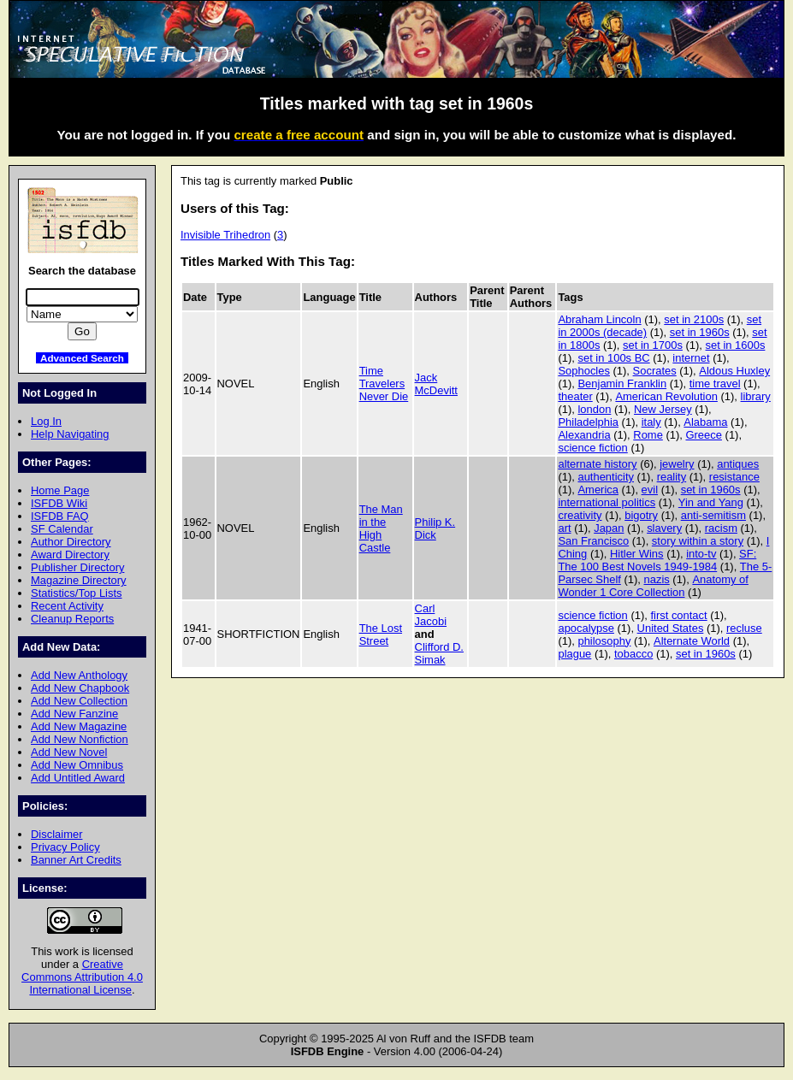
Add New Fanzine (74, 713)
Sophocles (584, 370)
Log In (46, 421)
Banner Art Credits (76, 859)
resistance (734, 476)
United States (670, 628)
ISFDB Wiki (59, 503)
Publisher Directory (77, 567)
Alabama (705, 422)
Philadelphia (588, 422)
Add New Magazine (79, 726)
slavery (664, 528)
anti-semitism (713, 515)
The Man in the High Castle (381, 528)
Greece (703, 434)
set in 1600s (736, 345)
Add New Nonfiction (79, 739)
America (597, 489)
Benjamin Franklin (621, 383)
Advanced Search (82, 357)
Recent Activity (67, 605)
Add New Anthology (79, 675)
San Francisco (593, 540)
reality (672, 476)
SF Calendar (62, 528)
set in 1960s (700, 332)
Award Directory (70, 554)
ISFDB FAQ (60, 516)
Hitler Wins (637, 553)
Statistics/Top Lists (76, 593)
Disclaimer (56, 834)
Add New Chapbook (80, 688)
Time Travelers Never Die (384, 383)
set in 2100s (694, 319)
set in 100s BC (613, 357)
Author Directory (71, 541)
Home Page (60, 490)
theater (575, 396)
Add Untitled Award (78, 777)
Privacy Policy (65, 847)
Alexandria (584, 434)
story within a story (697, 540)
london (594, 409)
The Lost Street (380, 634)
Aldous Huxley (734, 370)
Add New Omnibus (77, 764)
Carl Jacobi (431, 615)
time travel (715, 383)
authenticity (605, 476)
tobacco (633, 653)
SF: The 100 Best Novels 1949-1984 (657, 560)
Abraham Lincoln (599, 319)
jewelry (677, 463)
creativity (579, 515)
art (564, 528)
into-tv (701, 553)
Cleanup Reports (72, 618)
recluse (744, 628)
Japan (609, 528)
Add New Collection (79, 700)
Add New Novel (69, 752)
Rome (648, 434)
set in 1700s (653, 345)
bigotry (641, 515)
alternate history (597, 463)
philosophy (603, 640)
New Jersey (663, 409)
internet (690, 357)
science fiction (592, 447)
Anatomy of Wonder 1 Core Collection (653, 586)
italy (651, 422)
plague (574, 653)
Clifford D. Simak (439, 653)
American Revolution (666, 396)
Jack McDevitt (436, 384)
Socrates (655, 370)
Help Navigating (70, 434)
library (756, 396)
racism (721, 528)
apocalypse (586, 628)
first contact (678, 615)
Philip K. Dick (435, 528)
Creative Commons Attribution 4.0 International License (82, 977)
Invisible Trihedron (225, 234)
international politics (606, 502)
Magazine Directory (79, 580)
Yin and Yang (710, 502)
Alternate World (692, 640)
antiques (738, 463)
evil (650, 489)
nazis (657, 579)
